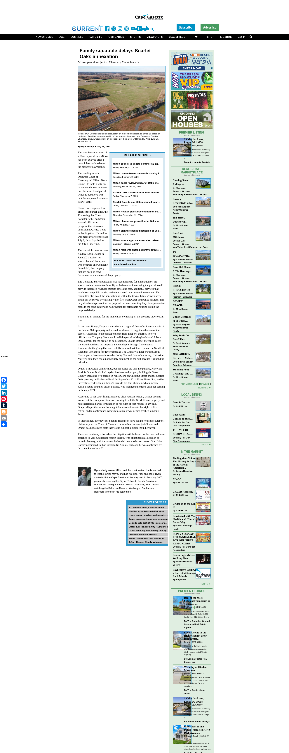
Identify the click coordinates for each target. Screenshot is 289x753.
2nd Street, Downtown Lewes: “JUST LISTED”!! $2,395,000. (181, 220)
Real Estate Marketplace (192, 170)
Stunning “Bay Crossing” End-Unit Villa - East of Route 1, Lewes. (182, 372)
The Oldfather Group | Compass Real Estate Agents (197, 624)
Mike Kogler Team (180, 227)
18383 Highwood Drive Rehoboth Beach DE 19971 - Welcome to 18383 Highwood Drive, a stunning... (197, 681)
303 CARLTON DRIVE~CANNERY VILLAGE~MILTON (183, 356)
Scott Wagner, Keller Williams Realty (181, 209)
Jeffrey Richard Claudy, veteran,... (145, 542)
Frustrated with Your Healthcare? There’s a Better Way (185, 519)
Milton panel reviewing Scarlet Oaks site (136, 183)
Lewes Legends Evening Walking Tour (186, 557)
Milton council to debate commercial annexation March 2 (145, 163)
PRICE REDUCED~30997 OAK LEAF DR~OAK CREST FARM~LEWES (183, 288)
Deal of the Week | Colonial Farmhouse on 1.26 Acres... (197, 600)
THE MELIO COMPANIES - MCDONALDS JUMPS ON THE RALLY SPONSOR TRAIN (182, 432)
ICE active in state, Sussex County (146, 507)
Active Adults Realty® (198, 162)
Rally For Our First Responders (181, 424)
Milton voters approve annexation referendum (139, 240)
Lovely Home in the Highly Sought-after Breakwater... (195, 635)
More (204, 444)
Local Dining (191, 394)
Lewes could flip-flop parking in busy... (148, 530)
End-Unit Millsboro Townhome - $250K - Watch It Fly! (182, 235)
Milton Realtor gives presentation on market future (141, 211)
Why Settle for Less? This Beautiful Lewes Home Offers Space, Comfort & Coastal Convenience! (183, 338)
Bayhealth (181, 579)
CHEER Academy (183, 491)
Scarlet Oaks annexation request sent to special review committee (150, 192)
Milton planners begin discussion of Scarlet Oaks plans (144, 230)
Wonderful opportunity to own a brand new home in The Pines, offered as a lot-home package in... (197, 746)
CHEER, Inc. (182, 406)
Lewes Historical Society (183, 472)
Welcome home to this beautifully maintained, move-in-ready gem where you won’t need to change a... (197, 154)
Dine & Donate (181, 402)
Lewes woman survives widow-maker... (148, 515)
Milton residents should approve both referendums (142, 249)
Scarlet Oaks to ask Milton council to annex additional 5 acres (148, 202)
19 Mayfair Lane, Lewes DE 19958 (194, 141)
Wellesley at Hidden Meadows (195, 669)
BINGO (177, 479)
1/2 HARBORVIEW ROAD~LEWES (182, 254)
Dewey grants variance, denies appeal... (148, 519)
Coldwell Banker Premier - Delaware (183, 261)
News (203, 384)
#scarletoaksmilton (125, 264)
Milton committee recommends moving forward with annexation (149, 173)
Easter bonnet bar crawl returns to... (146, 538)
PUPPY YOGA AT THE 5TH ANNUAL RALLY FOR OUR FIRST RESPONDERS (186, 538)
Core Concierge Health (182, 527)
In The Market (191, 451)
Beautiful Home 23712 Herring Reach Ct (182, 269)
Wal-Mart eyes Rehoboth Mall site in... (147, 511)
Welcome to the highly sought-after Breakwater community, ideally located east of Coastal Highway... (196, 650)
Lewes (187, 145)
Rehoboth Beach (191, 736)
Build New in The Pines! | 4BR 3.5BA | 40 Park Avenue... (197, 729)
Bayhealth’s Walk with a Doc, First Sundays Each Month (185, 573)
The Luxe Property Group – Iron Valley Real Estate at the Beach (191, 191)
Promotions (188, 384)
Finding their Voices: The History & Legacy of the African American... (185, 463)
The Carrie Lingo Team (194, 692)
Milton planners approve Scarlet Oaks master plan (141, 221)
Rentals (203, 387)
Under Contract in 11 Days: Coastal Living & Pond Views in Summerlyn (182, 319)
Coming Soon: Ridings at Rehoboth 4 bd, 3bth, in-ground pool (181, 182)
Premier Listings (191, 591)
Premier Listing (191, 132)
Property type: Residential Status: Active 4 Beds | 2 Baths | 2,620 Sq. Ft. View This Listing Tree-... (197, 614)
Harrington (189, 607)
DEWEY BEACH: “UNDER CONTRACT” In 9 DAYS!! (182, 303)
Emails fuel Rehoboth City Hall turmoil (148, 526)
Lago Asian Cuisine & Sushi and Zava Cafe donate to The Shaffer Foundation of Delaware (182, 417)
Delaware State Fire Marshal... (143, 534)
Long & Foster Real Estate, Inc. (195, 660)
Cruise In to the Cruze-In (186, 505)
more (204, 584)
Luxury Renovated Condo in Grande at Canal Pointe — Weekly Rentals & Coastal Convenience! (183, 201)
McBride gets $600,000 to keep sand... (147, 523)
